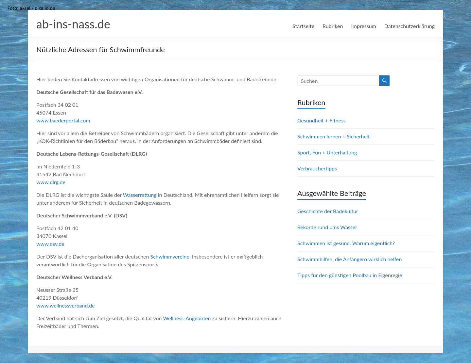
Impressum (363, 26)
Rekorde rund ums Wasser (327, 227)
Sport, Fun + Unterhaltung (327, 152)
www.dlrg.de (50, 182)
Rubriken (333, 26)
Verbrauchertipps (317, 168)
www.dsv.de (50, 244)
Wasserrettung (140, 195)
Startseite (303, 26)
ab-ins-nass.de (73, 24)
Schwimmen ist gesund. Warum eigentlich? (346, 243)
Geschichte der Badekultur (327, 211)
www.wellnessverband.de (65, 305)
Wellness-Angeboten (187, 318)
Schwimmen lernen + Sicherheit (333, 136)
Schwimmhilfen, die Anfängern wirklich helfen (349, 259)
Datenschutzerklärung (409, 26)
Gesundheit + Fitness (321, 120)
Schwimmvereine (169, 256)
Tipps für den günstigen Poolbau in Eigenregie (349, 275)
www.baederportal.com (63, 120)
